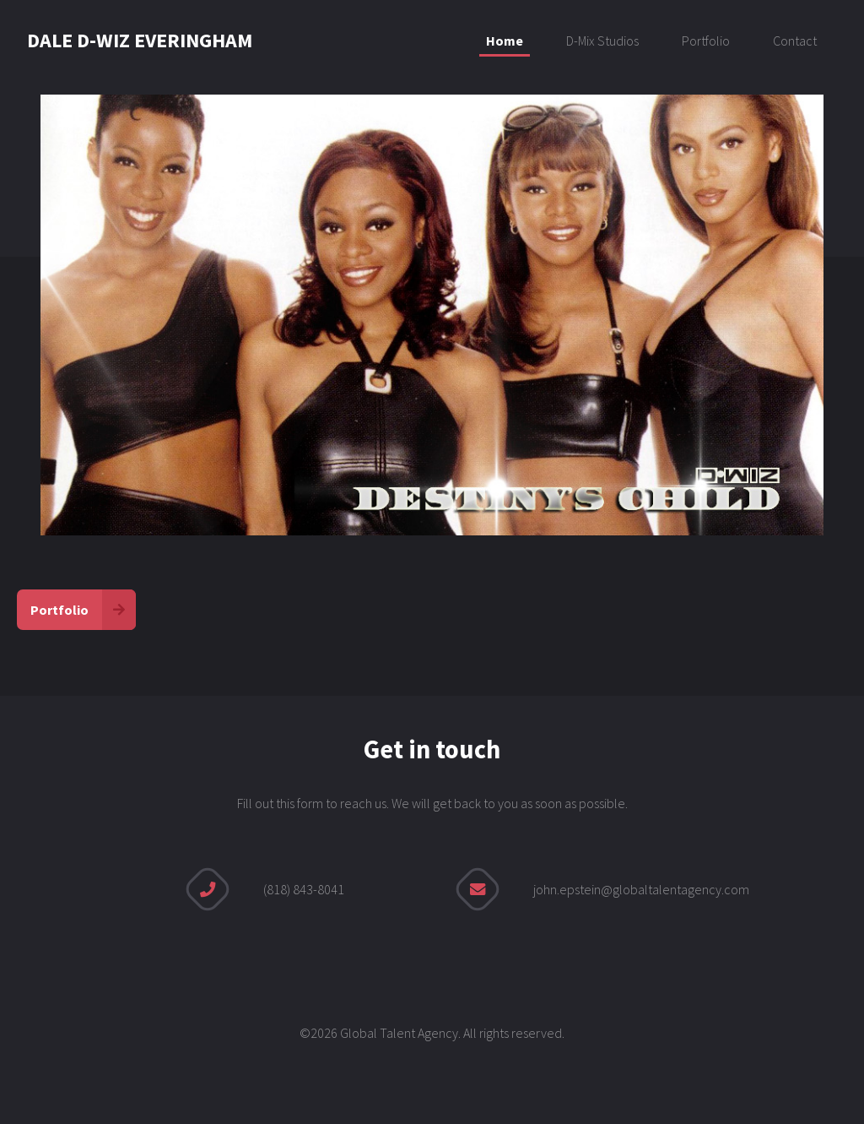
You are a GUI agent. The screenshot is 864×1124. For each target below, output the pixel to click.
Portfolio (706, 40)
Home (504, 40)
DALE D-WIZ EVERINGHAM (139, 40)
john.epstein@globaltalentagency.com (641, 889)
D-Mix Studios (602, 40)
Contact (795, 40)
